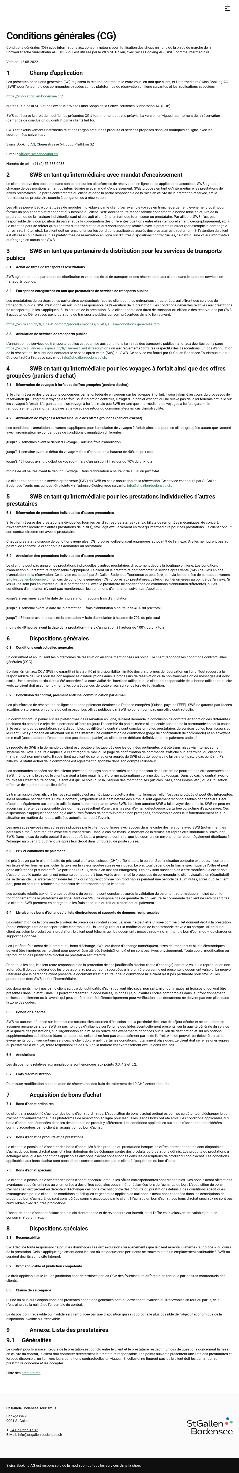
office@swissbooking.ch (38, 154)
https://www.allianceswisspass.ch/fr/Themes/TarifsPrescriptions (58, 348)
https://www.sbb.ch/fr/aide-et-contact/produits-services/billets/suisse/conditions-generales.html (83, 324)
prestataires (31, 1373)
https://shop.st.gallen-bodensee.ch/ (34, 96)
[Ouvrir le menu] (227, 8)
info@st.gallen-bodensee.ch (84, 357)
